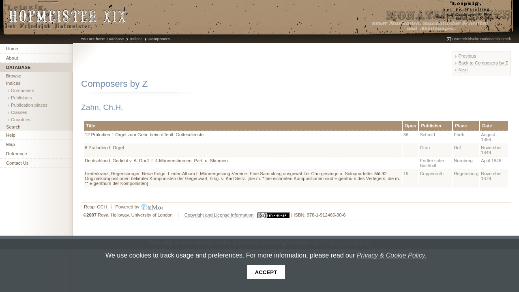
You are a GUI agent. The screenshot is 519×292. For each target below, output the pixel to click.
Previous (467, 56)
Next (463, 69)
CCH (102, 206)
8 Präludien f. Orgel (104, 147)
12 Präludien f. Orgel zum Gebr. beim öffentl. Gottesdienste (144, 134)
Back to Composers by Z (483, 62)
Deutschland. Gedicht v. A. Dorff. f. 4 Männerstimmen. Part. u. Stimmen (156, 160)
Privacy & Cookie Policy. (392, 255)
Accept (266, 272)
